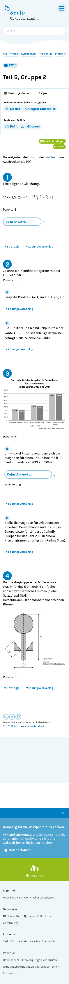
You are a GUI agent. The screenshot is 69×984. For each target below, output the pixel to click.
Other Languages (43, 897)
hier (53, 157)
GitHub (43, 916)
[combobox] (34, 31)
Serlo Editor (10, 941)
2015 (10, 65)
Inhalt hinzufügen (52, 141)
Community (10, 922)
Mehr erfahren (18, 850)
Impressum (10, 973)
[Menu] (61, 8)
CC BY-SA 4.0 (10, 726)
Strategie (12, 246)
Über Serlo (9, 897)
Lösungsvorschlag (39, 246)
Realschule (45, 53)
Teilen (59, 146)
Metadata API (29, 941)
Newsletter (12, 916)
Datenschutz (11, 960)
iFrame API (48, 941)
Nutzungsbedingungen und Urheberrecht (30, 966)
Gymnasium (28, 53)
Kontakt (24, 897)
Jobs (29, 916)
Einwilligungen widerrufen (39, 960)
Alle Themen (10, 53)
